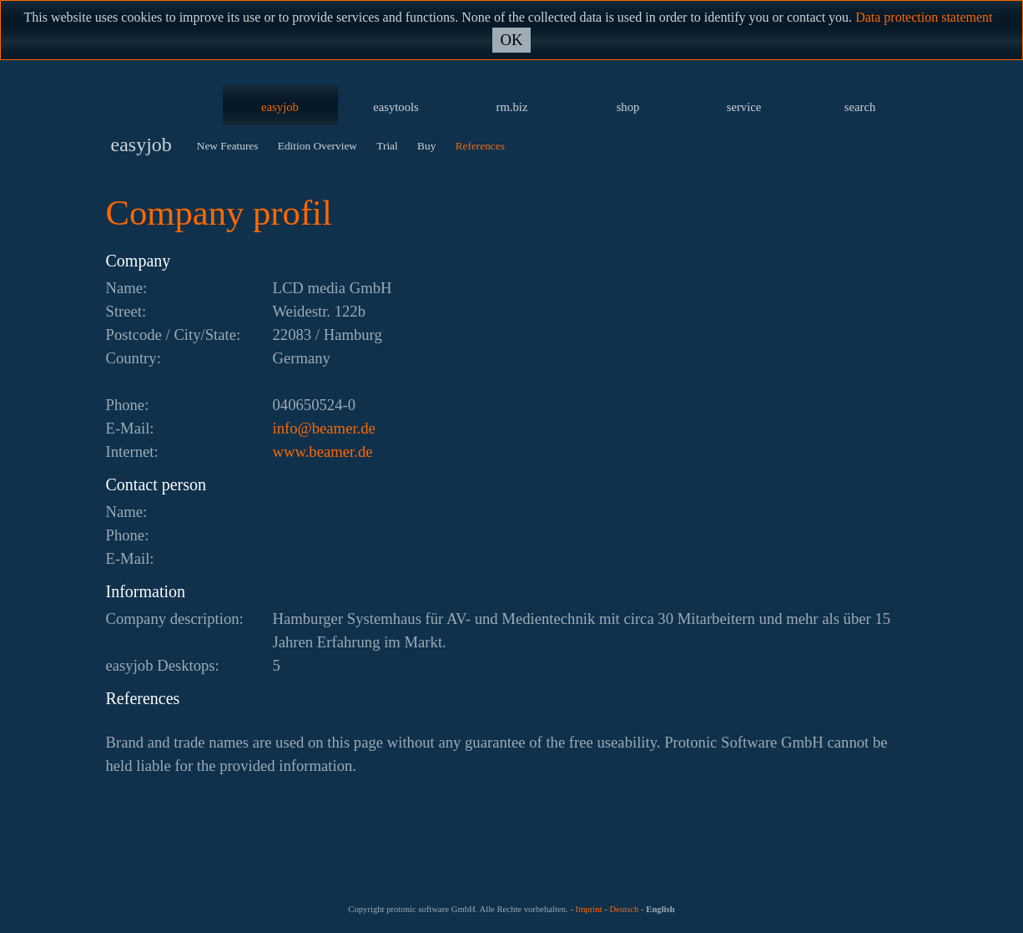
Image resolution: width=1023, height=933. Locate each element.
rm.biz (512, 107)
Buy (426, 145)
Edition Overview (317, 145)
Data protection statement (923, 17)
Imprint (589, 909)
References (480, 145)
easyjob (280, 107)
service (744, 107)
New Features (228, 145)
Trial (386, 145)
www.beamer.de (323, 451)
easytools (396, 107)
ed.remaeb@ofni (324, 428)
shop (628, 107)
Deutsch (623, 909)
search (859, 107)
